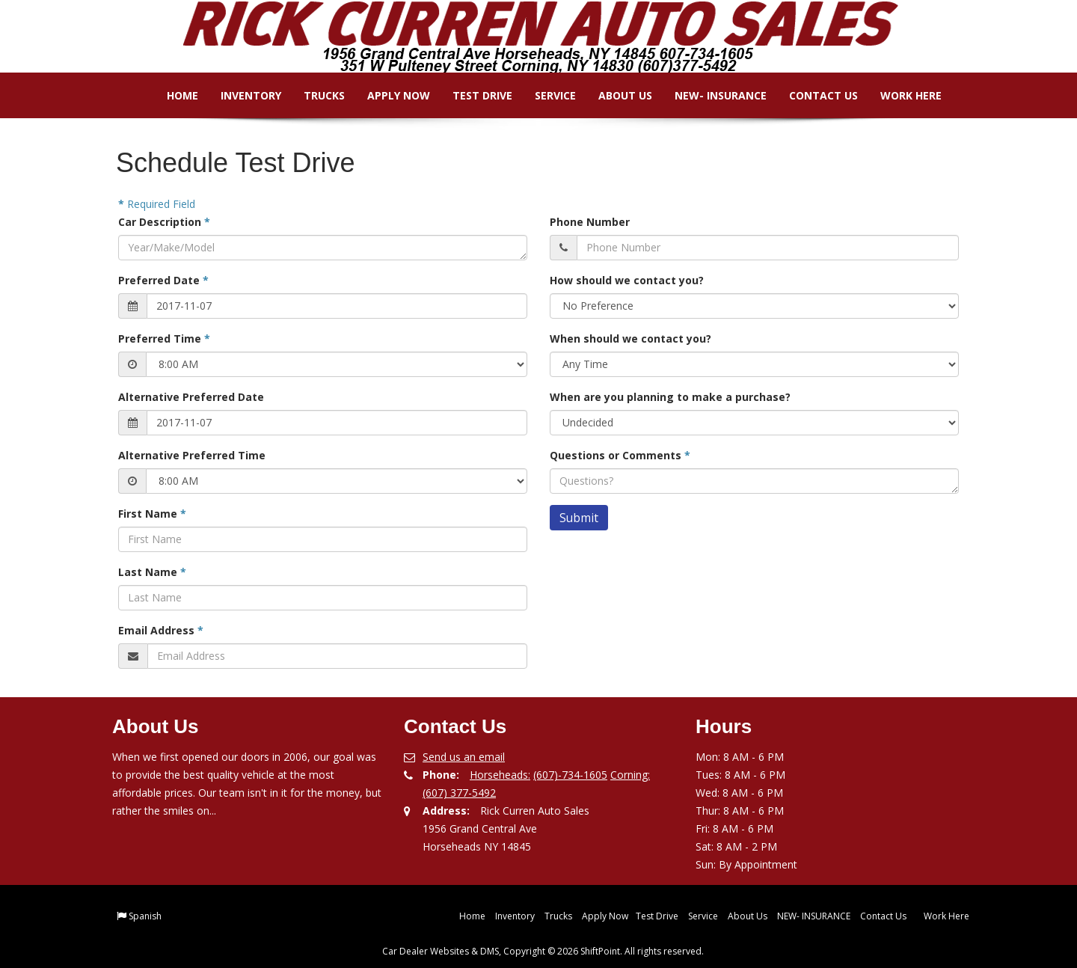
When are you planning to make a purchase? (670, 397)
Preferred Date (163, 280)
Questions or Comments (620, 455)
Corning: (630, 775)
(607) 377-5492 (459, 792)
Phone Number (590, 222)
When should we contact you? (630, 338)
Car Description (164, 222)
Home (172, 95)
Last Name (152, 572)
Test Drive (472, 95)
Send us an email (464, 757)
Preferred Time (164, 338)
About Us (615, 95)
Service (544, 95)
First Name (152, 513)
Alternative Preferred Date (191, 397)
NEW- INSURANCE (710, 95)
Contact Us (813, 95)
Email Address (160, 630)
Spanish (145, 916)
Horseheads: (500, 775)
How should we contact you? (627, 280)
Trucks (313, 95)
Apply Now (388, 95)
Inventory (240, 95)
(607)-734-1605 (570, 775)
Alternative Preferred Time (192, 455)
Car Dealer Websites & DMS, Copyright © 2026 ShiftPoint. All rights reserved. (543, 951)
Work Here (900, 95)
